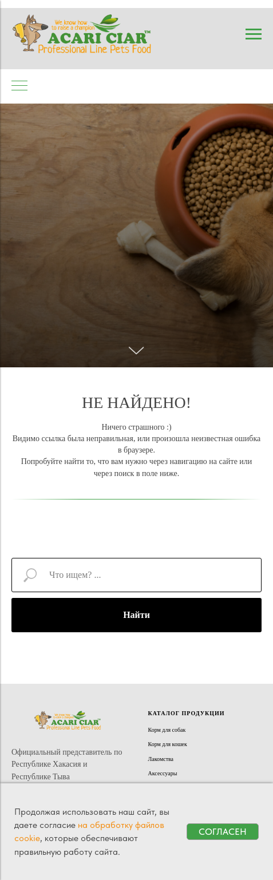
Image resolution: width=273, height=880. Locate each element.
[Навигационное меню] (254, 34)
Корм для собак (167, 730)
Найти (136, 615)
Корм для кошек (167, 744)
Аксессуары (162, 773)
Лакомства (161, 759)
